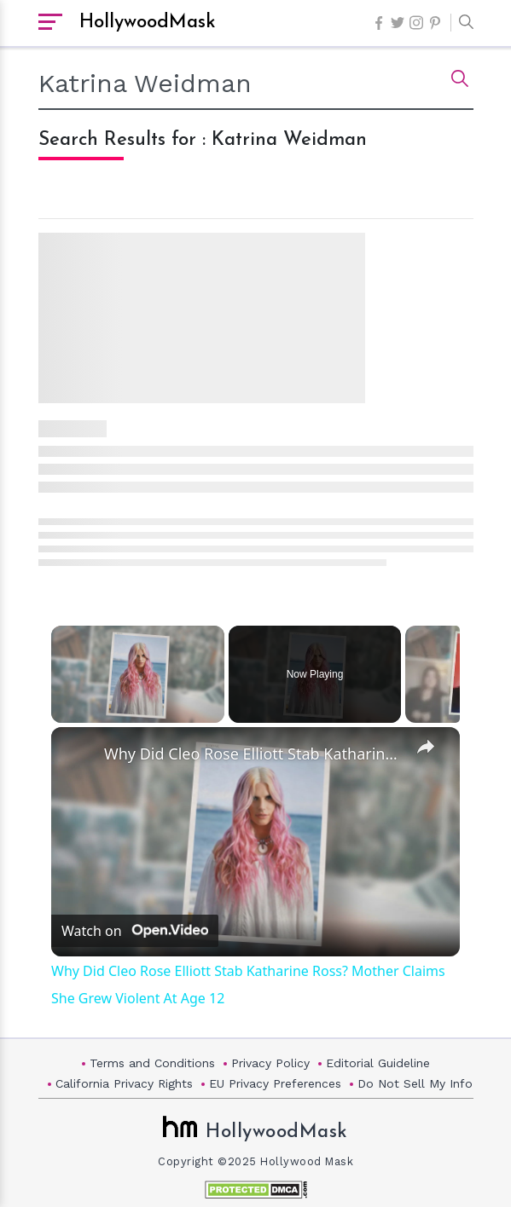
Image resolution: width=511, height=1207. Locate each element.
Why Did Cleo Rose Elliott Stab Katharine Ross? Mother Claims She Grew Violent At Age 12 (253, 753)
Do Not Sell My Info (415, 1083)
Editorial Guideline (378, 1063)
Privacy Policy (270, 1063)
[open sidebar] (50, 23)
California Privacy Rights (124, 1083)
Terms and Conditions (152, 1063)
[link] (78, 754)
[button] (461, 23)
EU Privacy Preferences (275, 1083)
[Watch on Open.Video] (134, 931)
